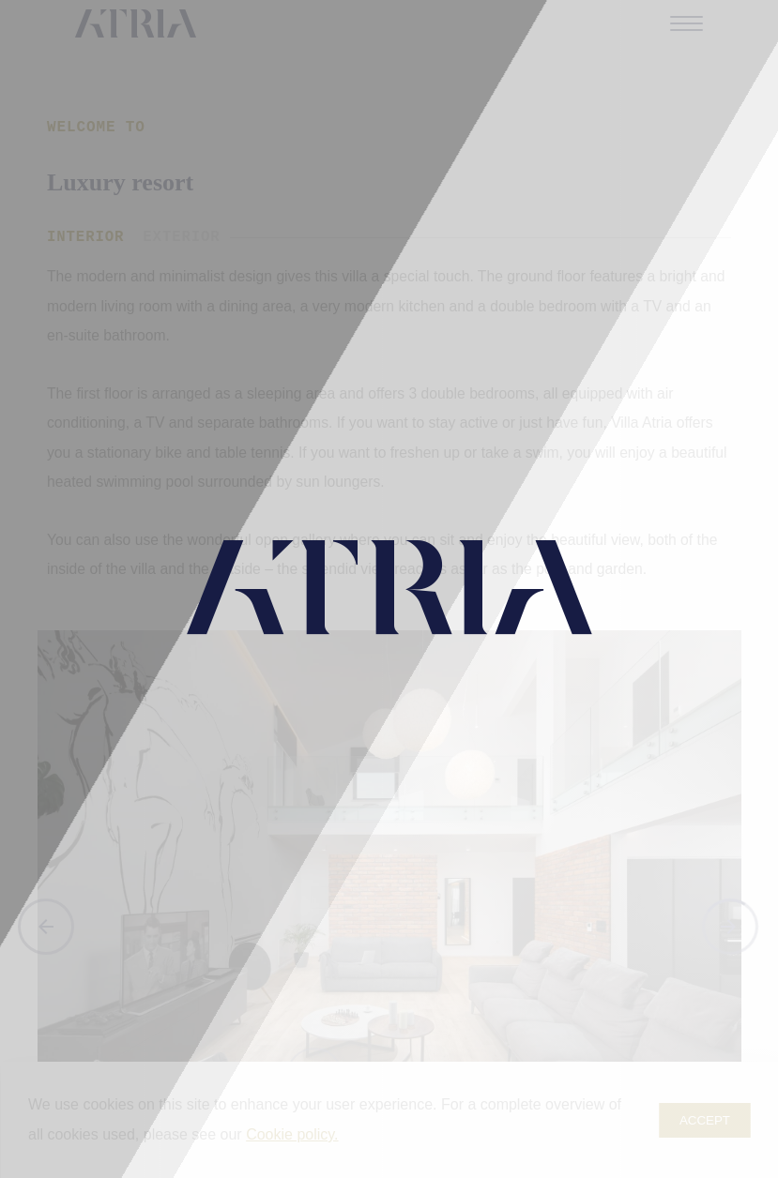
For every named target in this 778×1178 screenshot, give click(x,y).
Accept (704, 1120)
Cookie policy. (292, 1134)
